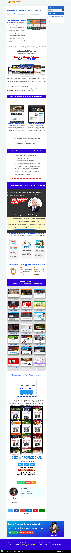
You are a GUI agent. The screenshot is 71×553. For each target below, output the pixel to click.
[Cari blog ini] (55, 10)
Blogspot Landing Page (18, 551)
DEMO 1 (20, 464)
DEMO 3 (32, 464)
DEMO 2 (26, 464)
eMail (28, 482)
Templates (53, 2)
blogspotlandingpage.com (28, 544)
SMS (33, 482)
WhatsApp (21, 482)
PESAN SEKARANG (26, 392)
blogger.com (60, 551)
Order (57, 2)
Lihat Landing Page (13, 299)
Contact (62, 2)
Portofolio (47, 2)
